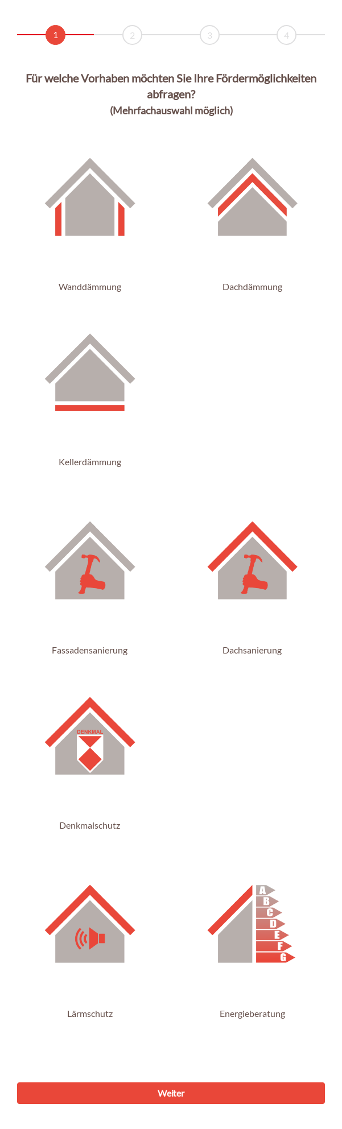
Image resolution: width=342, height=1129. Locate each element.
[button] (89, 201)
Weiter (171, 1092)
